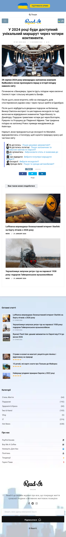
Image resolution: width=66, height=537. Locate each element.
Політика (6, 453)
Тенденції (6, 458)
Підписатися (33, 519)
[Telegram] (32, 504)
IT (3, 419)
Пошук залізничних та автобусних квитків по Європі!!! (29, 148)
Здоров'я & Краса (9, 406)
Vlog (4, 415)
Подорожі (6, 402)
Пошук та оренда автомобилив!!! (39, 164)
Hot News (6, 424)
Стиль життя (8, 397)
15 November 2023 (36, 42)
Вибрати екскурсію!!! (29, 161)
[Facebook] (29, 504)
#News (38, 169)
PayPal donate (8, 440)
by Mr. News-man (20, 42)
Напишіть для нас (10, 449)
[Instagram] (36, 504)
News (8, 234)
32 (47, 42)
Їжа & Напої (7, 410)
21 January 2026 (20, 234)
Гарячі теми (7, 462)
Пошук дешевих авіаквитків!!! (36, 145)
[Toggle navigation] (5, 21)
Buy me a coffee (9, 444)
